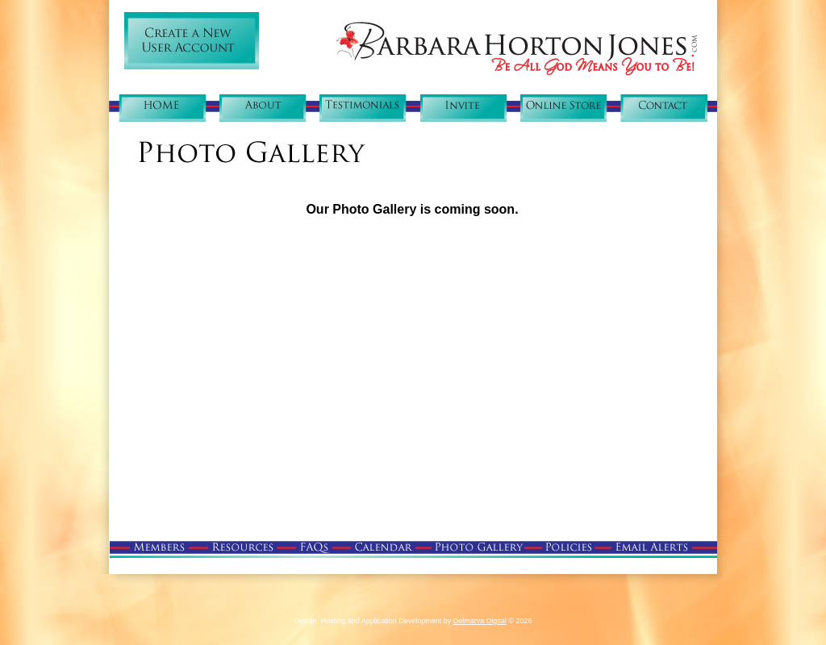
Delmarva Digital (480, 621)
